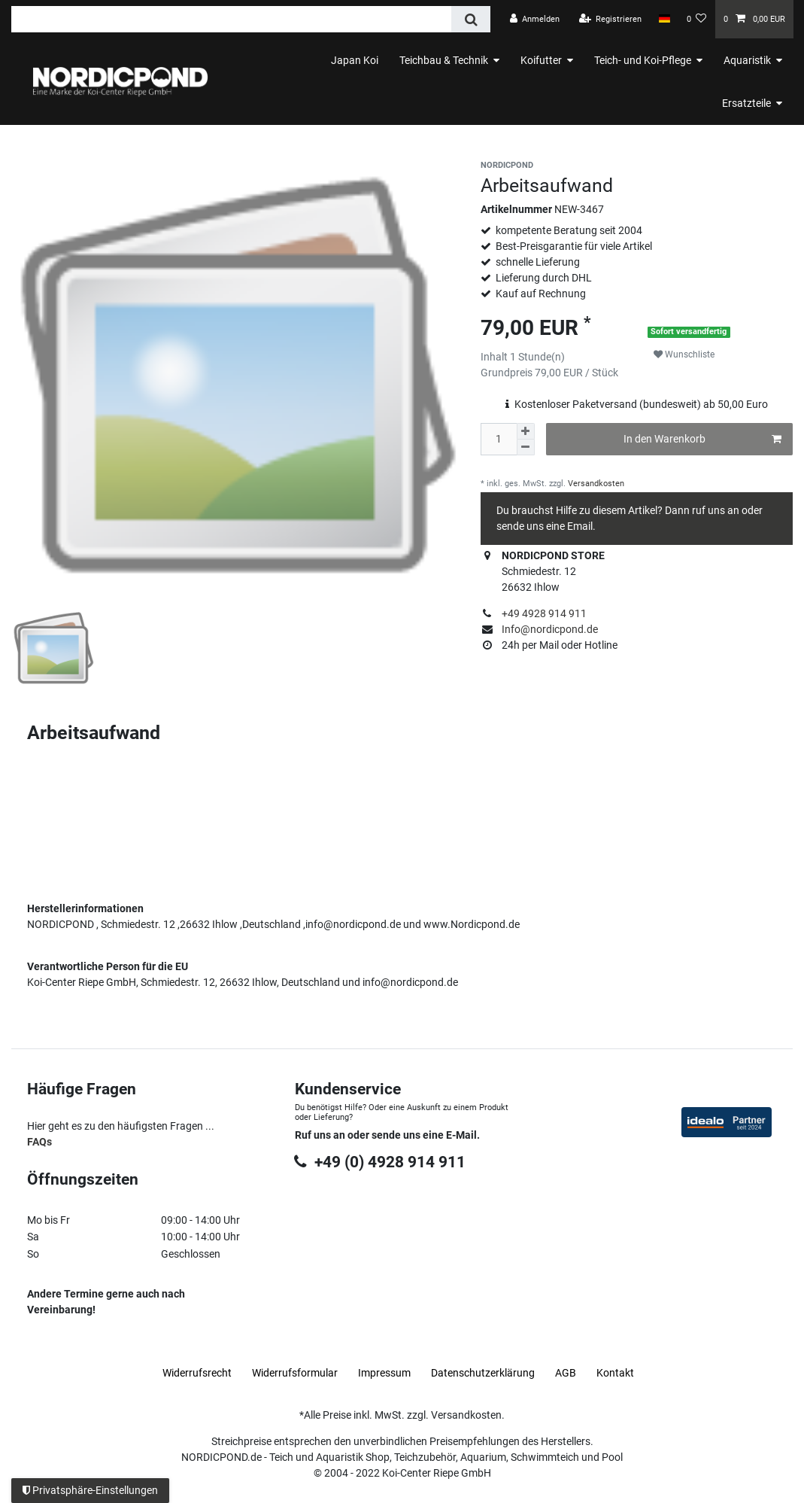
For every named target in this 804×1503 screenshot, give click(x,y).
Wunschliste (684, 354)
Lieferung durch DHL (544, 278)
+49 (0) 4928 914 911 (380, 1143)
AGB (565, 1354)
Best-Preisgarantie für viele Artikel (574, 246)
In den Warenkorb (702, 439)
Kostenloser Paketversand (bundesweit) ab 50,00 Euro (641, 404)
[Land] (664, 19)
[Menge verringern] (526, 447)
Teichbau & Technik (443, 60)
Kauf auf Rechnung (541, 294)
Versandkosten (595, 483)
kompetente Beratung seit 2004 (569, 230)
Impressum (384, 1354)
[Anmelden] (535, 19)
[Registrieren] (611, 19)
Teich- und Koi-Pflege (642, 60)
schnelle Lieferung (538, 262)
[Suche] (470, 19)
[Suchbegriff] (231, 19)
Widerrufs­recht (197, 1354)
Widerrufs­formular (295, 1354)
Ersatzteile (746, 103)
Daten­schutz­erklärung (483, 1354)
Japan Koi (354, 60)
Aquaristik (747, 60)
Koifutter (541, 60)
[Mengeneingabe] (499, 439)
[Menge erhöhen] (526, 431)
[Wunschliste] (696, 19)
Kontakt (615, 1354)
